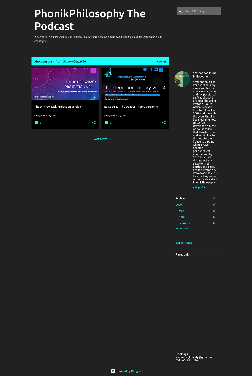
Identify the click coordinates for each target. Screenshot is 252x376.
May (181, 210)
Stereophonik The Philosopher (204, 74)
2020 (179, 204)
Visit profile (199, 187)
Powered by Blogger (126, 371)
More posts (100, 139)
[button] (94, 122)
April (182, 217)
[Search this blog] (202, 11)
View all (161, 62)
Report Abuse (184, 242)
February (184, 223)
